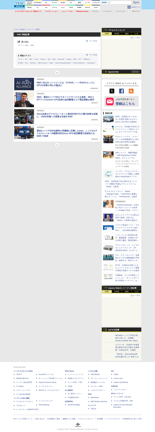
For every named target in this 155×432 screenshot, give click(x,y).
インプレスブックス (46, 401)
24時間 (116, 34)
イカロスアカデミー (98, 390)
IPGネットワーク (117, 393)
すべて (20, 45)
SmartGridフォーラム (46, 374)
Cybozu (42, 59)
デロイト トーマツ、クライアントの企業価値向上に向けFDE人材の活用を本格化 (127, 139)
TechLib (93, 409)
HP (26, 59)
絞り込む (25, 42)
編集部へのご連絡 (69, 419)
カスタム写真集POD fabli (123, 401)
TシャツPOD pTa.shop (122, 397)
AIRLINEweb (95, 374)
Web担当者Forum (22, 378)
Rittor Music (69, 371)
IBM (74, 59)
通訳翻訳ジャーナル (98, 382)
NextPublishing (44, 405)
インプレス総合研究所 (24, 382)
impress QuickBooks (121, 382)
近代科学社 (69, 401)
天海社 (116, 374)
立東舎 (70, 386)
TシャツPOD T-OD (75, 382)
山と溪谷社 (69, 390)
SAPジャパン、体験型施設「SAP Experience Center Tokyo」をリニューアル (126, 155)
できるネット (21, 405)
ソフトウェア (120, 11)
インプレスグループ (113, 419)
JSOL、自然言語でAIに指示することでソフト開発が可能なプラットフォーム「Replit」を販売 (121, 184)
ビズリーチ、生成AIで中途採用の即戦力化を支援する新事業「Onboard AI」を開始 (127, 347)
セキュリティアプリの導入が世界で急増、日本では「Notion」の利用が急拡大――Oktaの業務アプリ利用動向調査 (127, 220)
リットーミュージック (75, 374)
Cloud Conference (79, 63)
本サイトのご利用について (22, 419)
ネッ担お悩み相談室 (23, 394)
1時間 (107, 34)
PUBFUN (114, 386)
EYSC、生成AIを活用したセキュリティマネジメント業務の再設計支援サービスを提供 (127, 267)
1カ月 (136, 34)
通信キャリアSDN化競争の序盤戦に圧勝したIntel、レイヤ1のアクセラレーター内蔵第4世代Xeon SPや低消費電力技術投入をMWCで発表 (67, 133)
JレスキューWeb (97, 386)
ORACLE (86, 59)
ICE (112, 371)
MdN (89, 394)
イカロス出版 (93, 371)
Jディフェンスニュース (99, 378)
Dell (49, 59)
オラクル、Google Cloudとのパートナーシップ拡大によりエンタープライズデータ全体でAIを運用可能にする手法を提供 (127, 132)
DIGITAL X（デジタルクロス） (49, 390)
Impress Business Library (47, 382)
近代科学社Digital (74, 405)
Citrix (36, 59)
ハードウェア (107, 11)
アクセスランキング (116, 30)
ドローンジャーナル (23, 390)
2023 (26, 45)
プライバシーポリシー (86, 419)
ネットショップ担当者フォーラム (50, 378)
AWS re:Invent (42, 63)
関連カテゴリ (25, 56)
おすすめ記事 (113, 330)
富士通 (20, 63)
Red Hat (32, 63)
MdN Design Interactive (99, 401)
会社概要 (100, 419)
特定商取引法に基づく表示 (132, 419)
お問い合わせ (40, 419)
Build (51, 63)
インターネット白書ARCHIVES (27, 409)
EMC (54, 59)
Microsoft (61, 59)
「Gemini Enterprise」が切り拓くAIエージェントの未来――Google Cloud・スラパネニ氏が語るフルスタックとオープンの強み (127, 210)
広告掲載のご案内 (53, 419)
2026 (32, 45)
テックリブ (92, 405)
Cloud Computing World (63, 63)
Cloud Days (91, 63)
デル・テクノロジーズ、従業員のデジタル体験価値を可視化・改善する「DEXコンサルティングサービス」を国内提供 (127, 260)
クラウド (95, 11)
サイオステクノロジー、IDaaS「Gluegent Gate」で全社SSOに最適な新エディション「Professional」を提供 (121, 194)
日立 (26, 63)
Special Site (113, 72)
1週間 (127, 34)
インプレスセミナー (46, 386)
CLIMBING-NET (73, 397)
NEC (30, 59)
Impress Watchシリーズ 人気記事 (122, 288)
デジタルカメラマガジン (25, 401)
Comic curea (118, 378)
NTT (79, 59)
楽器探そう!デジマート (76, 378)
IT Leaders (20, 386)
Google (68, 59)
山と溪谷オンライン (75, 393)
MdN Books (95, 397)
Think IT (19, 374)
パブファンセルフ (120, 390)
